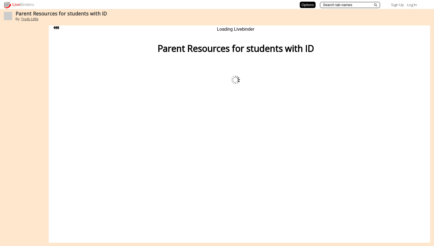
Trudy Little (29, 19)
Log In (412, 4)
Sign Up (397, 4)
